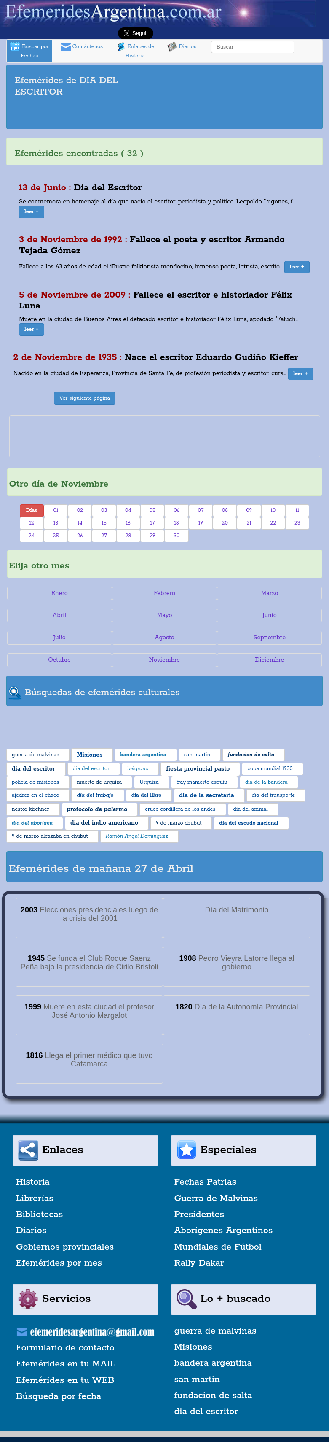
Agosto (164, 637)
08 (225, 510)
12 (31, 523)
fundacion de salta (213, 1395)
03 (104, 510)
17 (152, 523)
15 (104, 523)
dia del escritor (206, 1412)
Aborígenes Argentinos (223, 1230)
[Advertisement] (164, 114)
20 (225, 523)
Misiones (193, 1347)
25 (56, 536)
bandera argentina (213, 1363)
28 (128, 536)
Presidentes (199, 1214)
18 (176, 523)
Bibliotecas (39, 1214)
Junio (269, 615)
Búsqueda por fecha (58, 1396)
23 (297, 523)
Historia (33, 1182)
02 (80, 510)
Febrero (164, 593)
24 (32, 536)
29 (152, 536)
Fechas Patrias (205, 1182)
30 (176, 536)
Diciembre (269, 660)
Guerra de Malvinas (216, 1198)
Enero (59, 593)
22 (273, 523)
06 (176, 510)
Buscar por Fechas (29, 50)
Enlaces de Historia (135, 50)
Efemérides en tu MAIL (65, 1364)
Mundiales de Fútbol (218, 1247)
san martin (197, 1379)
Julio (59, 637)
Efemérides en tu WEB (65, 1380)
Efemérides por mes (59, 1263)
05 (153, 510)
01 (56, 510)
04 (128, 510)
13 (55, 523)
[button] (31, 212)
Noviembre (164, 660)
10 (273, 510)
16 (128, 523)
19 (200, 523)
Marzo (269, 593)
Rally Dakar (199, 1263)
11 (298, 510)
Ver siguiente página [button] (84, 398)
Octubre (59, 660)
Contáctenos (82, 47)
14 (80, 523)
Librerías (34, 1198)
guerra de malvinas (215, 1331)
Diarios (182, 47)
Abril (59, 615)
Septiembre (270, 637)
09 (249, 510)
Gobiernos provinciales (65, 1247)
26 (80, 536)
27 (104, 536)
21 (249, 523)
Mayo (164, 615)
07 (201, 510)
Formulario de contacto (65, 1348)
